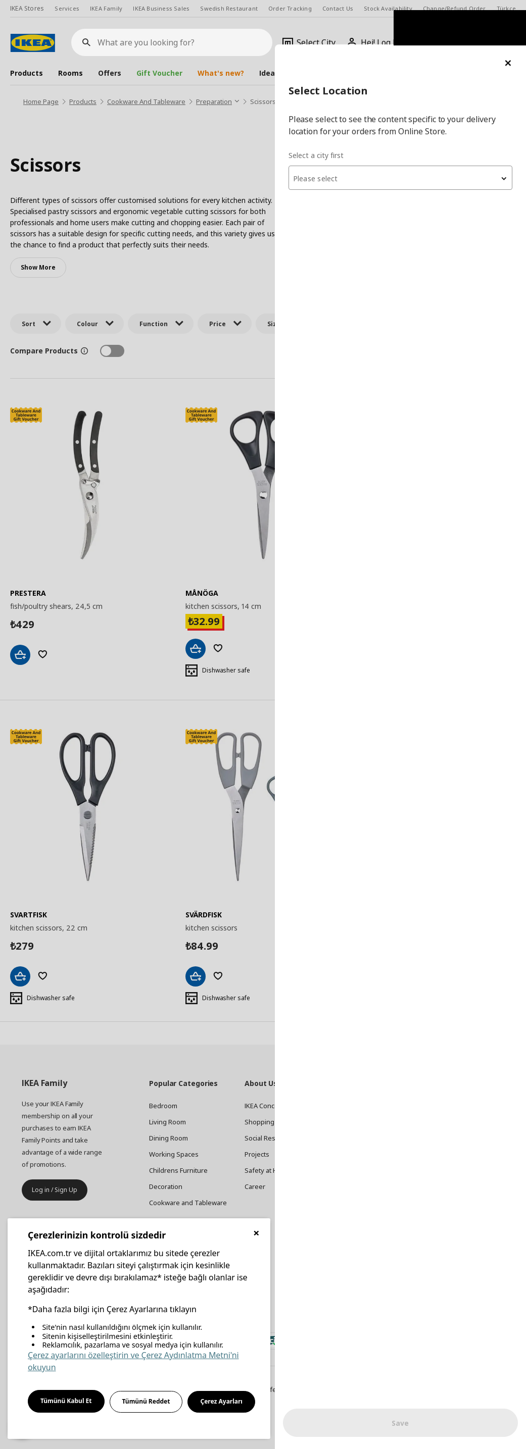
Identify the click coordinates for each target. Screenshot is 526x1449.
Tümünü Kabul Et (66, 1400)
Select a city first (324, 111)
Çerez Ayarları (221, 1401)
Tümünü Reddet (146, 1401)
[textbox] (405, 134)
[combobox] (404, 133)
